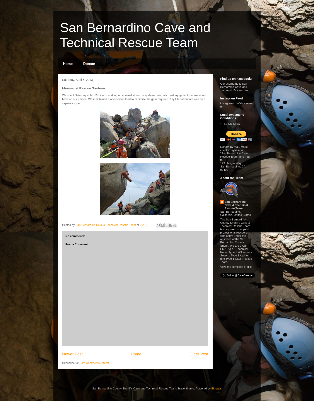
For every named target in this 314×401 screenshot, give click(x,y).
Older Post (198, 354)
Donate (89, 64)
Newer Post (72, 354)
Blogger (216, 388)
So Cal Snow (232, 123)
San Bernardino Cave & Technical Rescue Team (236, 205)
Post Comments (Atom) (94, 363)
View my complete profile (236, 266)
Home (68, 64)
